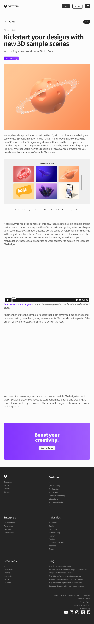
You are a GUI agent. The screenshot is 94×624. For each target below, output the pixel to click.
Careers (7, 492)
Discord (6, 579)
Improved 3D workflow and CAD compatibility (66, 579)
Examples (7, 583)
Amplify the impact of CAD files (60, 566)
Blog (13, 22)
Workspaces (8, 526)
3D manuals (53, 492)
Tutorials (7, 573)
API (50, 505)
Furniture (52, 536)
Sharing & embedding (57, 496)
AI (49, 482)
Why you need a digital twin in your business (65, 583)
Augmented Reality (56, 502)
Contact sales (9, 533)
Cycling (51, 526)
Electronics (53, 529)
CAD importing (54, 486)
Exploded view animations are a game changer (66, 586)
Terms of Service (84, 599)
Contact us (8, 482)
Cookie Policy (85, 608)
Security (7, 489)
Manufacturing (54, 533)
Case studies (8, 569)
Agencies (52, 546)
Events (51, 549)
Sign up (77, 6)
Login (66, 6)
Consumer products (56, 542)
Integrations (53, 499)
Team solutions (9, 523)
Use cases (7, 529)
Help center (8, 576)
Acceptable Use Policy (81, 605)
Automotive (53, 523)
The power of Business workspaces (62, 573)
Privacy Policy (85, 602)
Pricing (6, 485)
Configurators (54, 489)
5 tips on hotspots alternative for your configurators (68, 569)
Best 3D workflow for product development (65, 576)
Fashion (52, 539)
